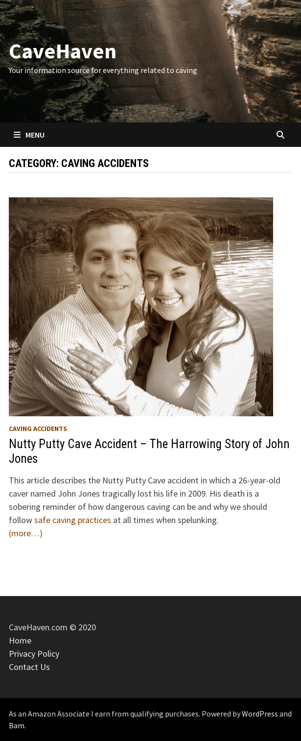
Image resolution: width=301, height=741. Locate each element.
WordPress (260, 713)
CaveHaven (62, 50)
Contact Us (29, 666)
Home (20, 640)
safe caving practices (73, 520)
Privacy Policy (34, 653)
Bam (16, 725)
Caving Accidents (38, 428)
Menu (29, 135)
